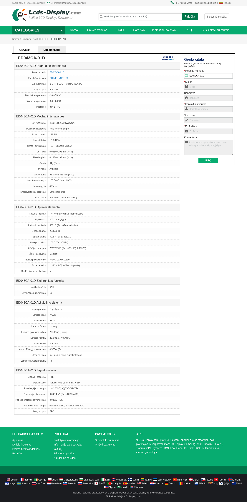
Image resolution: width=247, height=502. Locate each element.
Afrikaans (138, 487)
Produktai (26, 39)
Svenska (25, 483)
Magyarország (71, 479)
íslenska (236, 479)
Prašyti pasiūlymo (105, 444)
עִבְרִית (12, 483)
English (14, 479)
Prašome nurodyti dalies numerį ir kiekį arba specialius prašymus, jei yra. (208, 147)
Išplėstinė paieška (216, 16)
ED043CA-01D (56, 72)
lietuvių (227, 3)
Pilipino (112, 487)
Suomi (135, 479)
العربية (124, 487)
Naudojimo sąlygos (65, 457)
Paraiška (139, 30)
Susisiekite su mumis (205, 3)
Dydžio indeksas (21, 444)
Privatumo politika (64, 453)
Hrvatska (158, 483)
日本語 (102, 483)
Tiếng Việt (182, 479)
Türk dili (222, 479)
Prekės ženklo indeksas (26, 449)
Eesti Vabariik (164, 479)
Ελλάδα (202, 483)
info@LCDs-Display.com (74, 3)
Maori (239, 483)
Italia (107, 479)
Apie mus (17, 440)
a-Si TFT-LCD (41, 39)
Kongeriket (121, 479)
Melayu (144, 483)
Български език (91, 479)
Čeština (209, 479)
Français (28, 479)
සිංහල (215, 483)
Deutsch (173, 483)
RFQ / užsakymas (183, 3)
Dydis (120, 30)
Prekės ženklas (97, 30)
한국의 (226, 483)
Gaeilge (42, 479)
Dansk (196, 479)
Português (116, 483)
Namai (74, 30)
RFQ (189, 30)
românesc (188, 483)
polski (55, 479)
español (131, 483)
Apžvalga (25, 49)
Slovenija (72, 483)
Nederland (56, 483)
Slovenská (87, 483)
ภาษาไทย (40, 483)
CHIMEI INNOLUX (58, 78)
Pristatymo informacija (66, 440)
